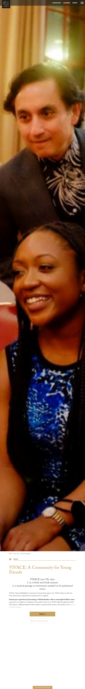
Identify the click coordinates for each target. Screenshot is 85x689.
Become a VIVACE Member (39, 621)
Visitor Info (56, 3)
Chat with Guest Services (42, 687)
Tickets (74, 3)
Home (10, 553)
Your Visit (16, 553)
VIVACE (15, 559)
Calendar (66, 3)
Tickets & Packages (25, 553)
